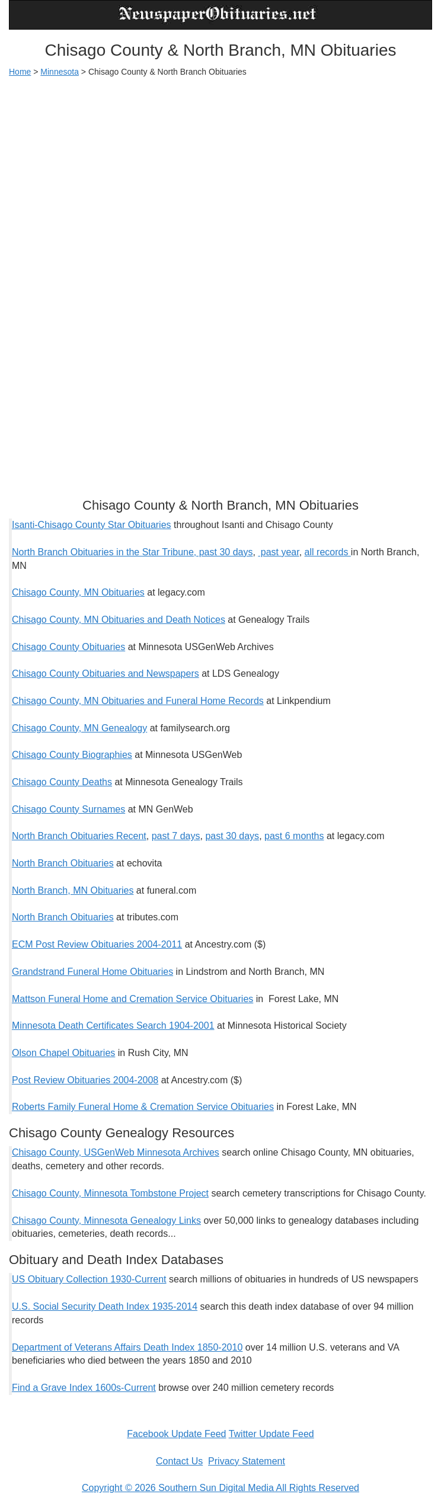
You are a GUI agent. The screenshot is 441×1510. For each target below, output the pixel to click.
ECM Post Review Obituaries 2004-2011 (97, 944)
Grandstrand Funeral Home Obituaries (92, 972)
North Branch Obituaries (63, 863)
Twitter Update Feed (271, 1434)
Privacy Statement (246, 1461)
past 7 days (176, 836)
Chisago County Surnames (68, 809)
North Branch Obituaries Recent (79, 836)
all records (328, 552)
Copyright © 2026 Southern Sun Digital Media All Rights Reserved (220, 1488)
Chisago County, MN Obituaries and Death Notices (118, 620)
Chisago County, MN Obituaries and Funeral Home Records (138, 701)
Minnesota (59, 71)
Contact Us (179, 1461)
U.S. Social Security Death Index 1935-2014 (104, 1306)
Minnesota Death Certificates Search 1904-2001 (113, 1025)
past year (278, 552)
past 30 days (232, 836)
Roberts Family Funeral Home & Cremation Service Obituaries (143, 1107)
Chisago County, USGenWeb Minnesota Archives (115, 1152)
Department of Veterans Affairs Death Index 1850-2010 (127, 1347)
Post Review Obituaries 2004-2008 (85, 1080)
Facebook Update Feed (176, 1434)
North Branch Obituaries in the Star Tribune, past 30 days (132, 552)
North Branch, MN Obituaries (72, 890)
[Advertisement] (220, 172)
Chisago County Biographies (72, 755)
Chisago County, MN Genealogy (79, 728)
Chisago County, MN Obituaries (78, 592)
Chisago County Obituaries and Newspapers (105, 673)
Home (20, 71)
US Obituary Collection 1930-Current (89, 1279)
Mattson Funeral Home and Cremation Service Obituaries (132, 999)
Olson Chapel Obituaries (63, 1053)
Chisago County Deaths (62, 782)
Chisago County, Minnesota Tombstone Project (110, 1193)
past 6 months (294, 836)
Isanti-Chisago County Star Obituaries (91, 525)
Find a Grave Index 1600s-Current (84, 1388)
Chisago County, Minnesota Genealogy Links (106, 1220)
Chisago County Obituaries (68, 647)
